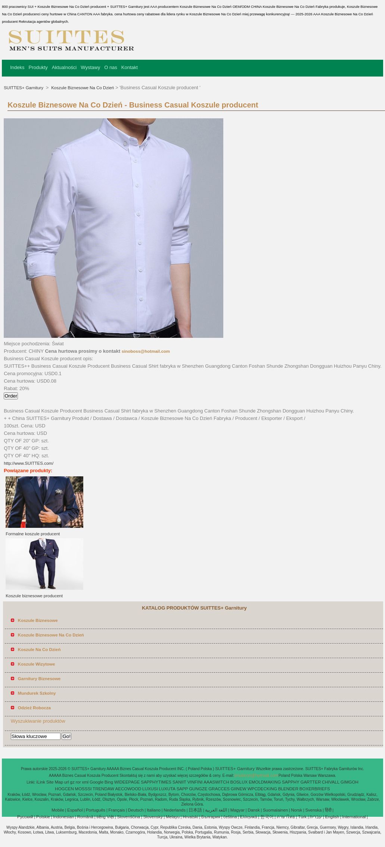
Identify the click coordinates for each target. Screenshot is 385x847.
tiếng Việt (105, 817)
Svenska (313, 810)
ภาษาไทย (286, 817)
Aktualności (64, 67)
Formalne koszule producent (33, 534)
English (332, 817)
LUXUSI (150, 789)
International (354, 817)
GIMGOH (349, 782)
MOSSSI (83, 789)
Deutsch (136, 810)
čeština (230, 817)
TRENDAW (103, 789)
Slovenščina (128, 817)
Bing (109, 782)
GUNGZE (198, 789)
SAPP (182, 789)
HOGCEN (64, 789)
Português (95, 810)
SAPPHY (290, 782)
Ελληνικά (248, 817)
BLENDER (288, 789)
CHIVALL (330, 782)
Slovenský (152, 817)
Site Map (54, 782)
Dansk (254, 810)
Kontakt (129, 67)
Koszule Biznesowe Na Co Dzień (82, 87)
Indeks (17, 67)
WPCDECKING (262, 789)
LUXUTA (167, 789)
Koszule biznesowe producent (34, 596)
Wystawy (90, 67)
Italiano (154, 810)
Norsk (296, 810)
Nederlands (175, 810)
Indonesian (63, 817)
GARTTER (310, 782)
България (210, 817)
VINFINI (195, 782)
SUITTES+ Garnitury (24, 87)
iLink (40, 782)
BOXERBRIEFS (314, 789)
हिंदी (328, 810)
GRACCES (219, 789)
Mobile (58, 810)
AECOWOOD (128, 789)
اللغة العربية (216, 810)
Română (85, 817)
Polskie (43, 817)
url (66, 782)
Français (116, 810)
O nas (110, 67)
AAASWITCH (216, 782)
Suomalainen (275, 810)
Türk (302, 817)
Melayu (173, 817)
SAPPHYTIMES (156, 782)
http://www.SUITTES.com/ (28, 463)
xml (85, 782)
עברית (316, 817)
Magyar (237, 810)
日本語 (195, 810)
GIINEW (238, 789)
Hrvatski (190, 817)
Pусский (25, 817)
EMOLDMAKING (265, 782)
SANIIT (179, 782)
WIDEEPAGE (127, 782)
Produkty (37, 67)
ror (78, 782)
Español (75, 810)
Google (96, 782)
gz (72, 782)
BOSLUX (239, 782)
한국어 (267, 817)
